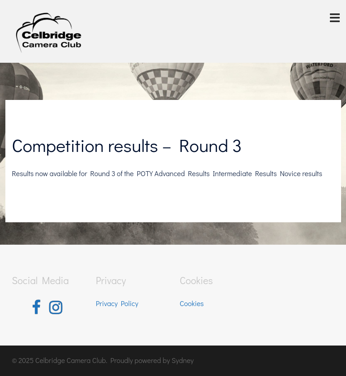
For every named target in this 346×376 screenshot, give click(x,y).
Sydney (182, 360)
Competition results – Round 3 (127, 145)
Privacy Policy (117, 303)
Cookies (192, 303)
